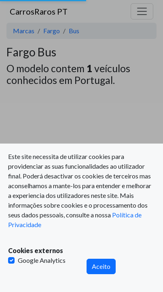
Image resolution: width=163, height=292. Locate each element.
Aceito (101, 266)
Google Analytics (42, 260)
